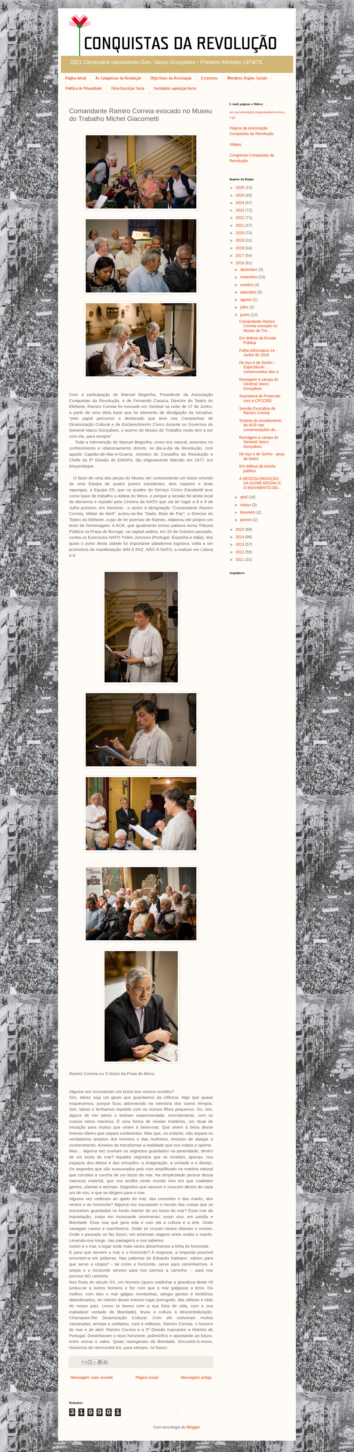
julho (244, 307)
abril (244, 497)
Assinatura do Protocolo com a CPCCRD (259, 398)
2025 (240, 195)
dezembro (249, 269)
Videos (235, 144)
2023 (240, 210)
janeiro (246, 520)
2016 (240, 263)
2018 (240, 248)
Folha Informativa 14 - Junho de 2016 (258, 352)
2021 (240, 225)
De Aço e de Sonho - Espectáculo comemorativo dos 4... (260, 367)
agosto (246, 299)
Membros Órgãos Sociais (247, 78)
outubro (247, 285)
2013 (240, 544)
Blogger (193, 1427)
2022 (240, 217)
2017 (240, 255)
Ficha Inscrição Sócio (127, 88)
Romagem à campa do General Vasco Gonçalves (258, 384)
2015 (240, 529)
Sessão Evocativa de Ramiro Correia (257, 410)
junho (245, 315)
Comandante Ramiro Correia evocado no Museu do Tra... (258, 326)
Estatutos (209, 78)
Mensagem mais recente (92, 1377)
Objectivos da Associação (171, 78)
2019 (240, 240)
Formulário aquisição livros (175, 88)
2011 (240, 559)
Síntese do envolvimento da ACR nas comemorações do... (260, 425)
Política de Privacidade (84, 88)
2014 (240, 537)
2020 (240, 233)
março (246, 505)
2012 (240, 552)
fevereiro (248, 512)
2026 (240, 187)
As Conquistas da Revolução (118, 78)
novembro (249, 277)
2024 (240, 202)
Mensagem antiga (196, 1377)
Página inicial (75, 78)
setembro (248, 292)
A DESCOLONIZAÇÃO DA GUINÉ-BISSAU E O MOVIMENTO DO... (260, 483)
